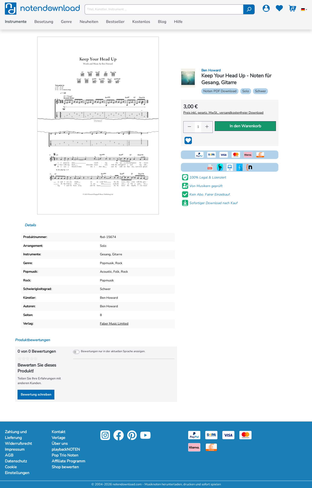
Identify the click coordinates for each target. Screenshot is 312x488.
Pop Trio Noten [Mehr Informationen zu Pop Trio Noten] (65, 455)
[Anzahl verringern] (189, 127)
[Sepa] (211, 435)
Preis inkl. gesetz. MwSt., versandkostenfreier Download (223, 112)
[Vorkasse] (211, 447)
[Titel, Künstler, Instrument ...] (164, 9)
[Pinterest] (132, 439)
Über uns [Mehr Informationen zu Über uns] (60, 443)
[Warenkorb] (292, 9)
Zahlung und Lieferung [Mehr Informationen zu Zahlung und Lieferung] (16, 434)
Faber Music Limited (115, 323)
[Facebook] (118, 439)
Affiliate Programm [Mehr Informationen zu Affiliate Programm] (69, 461)
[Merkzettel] (279, 9)
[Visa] (228, 435)
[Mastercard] (245, 435)
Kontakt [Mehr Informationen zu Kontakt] (59, 432)
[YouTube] (145, 439)
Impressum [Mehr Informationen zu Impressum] (15, 449)
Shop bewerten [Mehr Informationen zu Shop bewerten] (65, 467)
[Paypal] (194, 435)
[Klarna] (194, 447)
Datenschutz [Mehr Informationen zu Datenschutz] (16, 461)
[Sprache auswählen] (304, 10)
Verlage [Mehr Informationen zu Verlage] (59, 437)
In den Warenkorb (245, 126)
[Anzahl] (198, 127)
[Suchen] (249, 9)
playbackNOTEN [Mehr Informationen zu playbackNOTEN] (66, 449)
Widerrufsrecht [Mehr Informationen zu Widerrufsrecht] (19, 443)
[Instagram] (105, 439)
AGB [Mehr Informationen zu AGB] (9, 455)
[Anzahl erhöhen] (207, 127)
